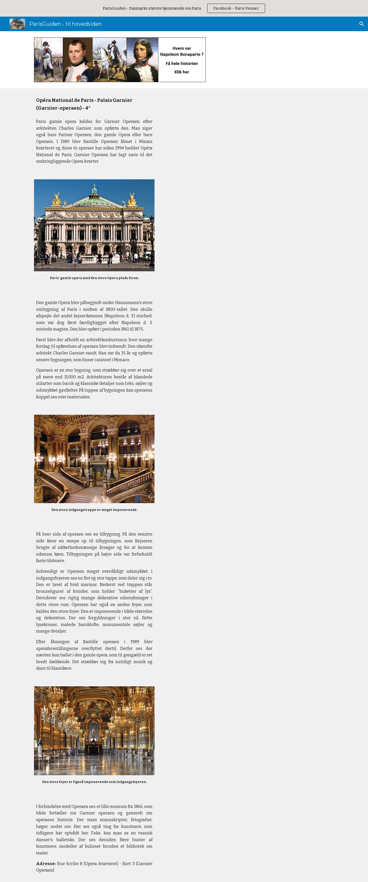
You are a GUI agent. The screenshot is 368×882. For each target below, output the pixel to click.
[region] (184, 8)
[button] (362, 24)
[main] (94, 131)
